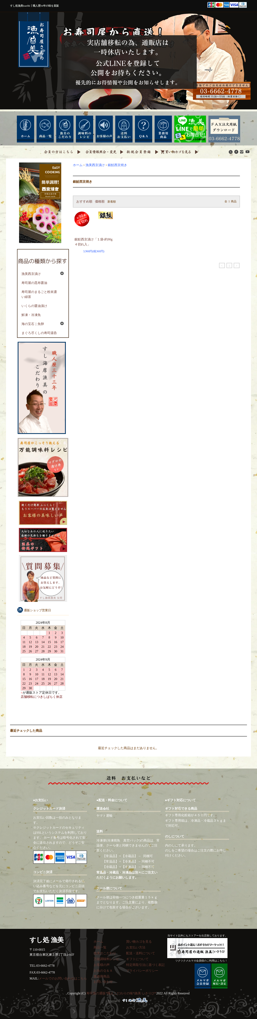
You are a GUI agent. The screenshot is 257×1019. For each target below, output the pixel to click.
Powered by (128, 1001)
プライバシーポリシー (142, 970)
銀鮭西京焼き (117, 165)
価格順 (100, 201)
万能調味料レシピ (106, 959)
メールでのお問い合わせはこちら (63, 978)
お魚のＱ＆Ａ (103, 970)
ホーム (78, 165)
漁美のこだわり (105, 953)
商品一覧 (100, 947)
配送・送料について (140, 953)
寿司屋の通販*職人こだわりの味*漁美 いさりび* (121, 993)
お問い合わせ (103, 981)
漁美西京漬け (95, 165)
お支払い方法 (135, 947)
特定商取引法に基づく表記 (145, 965)
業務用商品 (102, 976)
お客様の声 (102, 965)
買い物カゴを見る (139, 941)
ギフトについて (137, 959)
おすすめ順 (84, 201)
